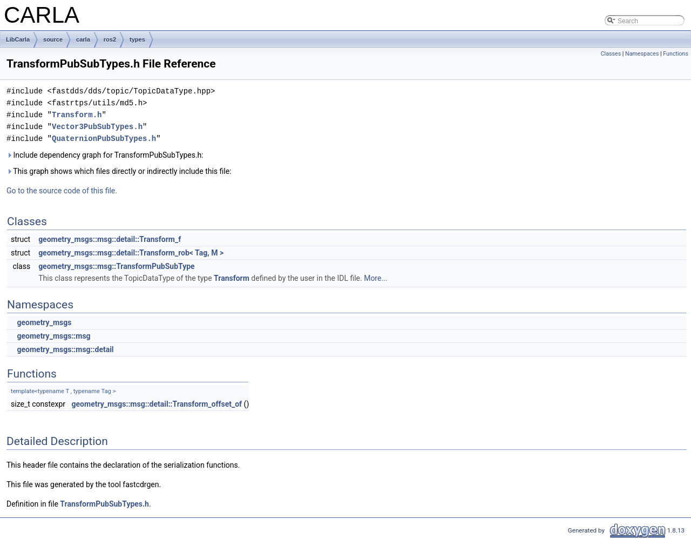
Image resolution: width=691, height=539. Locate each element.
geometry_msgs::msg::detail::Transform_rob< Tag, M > (130, 252)
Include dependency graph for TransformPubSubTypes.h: (105, 155)
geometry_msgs (44, 322)
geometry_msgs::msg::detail (65, 349)
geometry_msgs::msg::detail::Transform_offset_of (157, 404)
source (53, 39)
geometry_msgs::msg (53, 336)
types (137, 39)
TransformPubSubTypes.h (104, 504)
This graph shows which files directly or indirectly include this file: (119, 171)
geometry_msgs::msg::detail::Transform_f (109, 239)
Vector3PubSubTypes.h (97, 127)
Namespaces (642, 53)
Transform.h (76, 115)
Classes (611, 53)
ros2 (110, 39)
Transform (231, 278)
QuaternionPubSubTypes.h (104, 138)
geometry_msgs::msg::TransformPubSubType (116, 266)
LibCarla (18, 39)
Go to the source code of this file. (61, 190)
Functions (675, 53)
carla (83, 39)
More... (375, 278)
